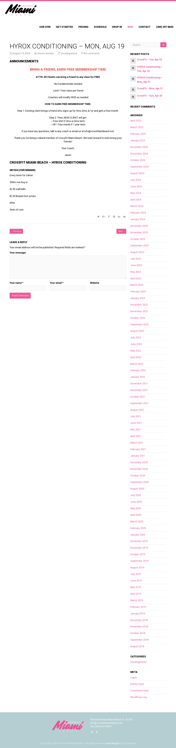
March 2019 (136, 600)
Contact (145, 26)
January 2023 (137, 298)
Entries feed (137, 683)
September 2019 (139, 560)
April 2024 (135, 199)
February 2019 (138, 606)
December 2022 (139, 304)
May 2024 (135, 193)
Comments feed (139, 690)
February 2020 (138, 528)
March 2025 (136, 127)
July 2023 (135, 258)
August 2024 (137, 173)
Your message (18, 252)
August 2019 (137, 567)
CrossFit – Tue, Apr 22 (149, 59)
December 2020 (139, 462)
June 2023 (136, 265)
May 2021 (135, 429)
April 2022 (135, 357)
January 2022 (137, 376)
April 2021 (135, 436)
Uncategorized (69, 53)
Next (121, 231)
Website (94, 282)
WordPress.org (138, 697)
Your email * (57, 282)
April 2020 (135, 514)
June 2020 (136, 501)
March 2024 (136, 206)
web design (112, 743)
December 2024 (139, 147)
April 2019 (135, 593)
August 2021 (137, 409)
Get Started (64, 26)
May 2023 (135, 271)
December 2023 (139, 225)
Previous (16, 231)
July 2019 (135, 574)
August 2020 (137, 488)
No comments (92, 53)
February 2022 (138, 370)
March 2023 (136, 284)
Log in (133, 677)
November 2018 (139, 626)
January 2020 (137, 534)
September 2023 (139, 245)
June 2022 (136, 344)
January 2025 (137, 140)
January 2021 (137, 455)
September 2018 (139, 639)
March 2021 (136, 442)
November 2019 (139, 547)
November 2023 (139, 232)
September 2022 (139, 324)
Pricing (83, 26)
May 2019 (135, 587)
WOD (130, 26)
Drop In (117, 26)
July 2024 (135, 179)
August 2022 (137, 330)
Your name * (16, 282)
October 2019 (137, 554)
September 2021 (139, 403)
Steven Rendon (45, 53)
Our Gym (44, 26)
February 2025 (138, 133)
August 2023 (137, 252)
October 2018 (137, 633)
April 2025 (135, 120)
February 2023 (138, 291)
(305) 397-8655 (164, 26)
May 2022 (135, 350)
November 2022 (139, 311)
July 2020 (135, 495)
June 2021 (136, 422)
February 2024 (138, 212)
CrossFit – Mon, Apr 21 (150, 88)
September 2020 (139, 482)
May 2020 (135, 508)
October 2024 (137, 160)
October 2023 (137, 239)
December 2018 (139, 620)
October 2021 (137, 396)
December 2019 (139, 541)
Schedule (100, 26)
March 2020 (136, 521)
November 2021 (139, 390)
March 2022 (136, 363)
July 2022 (135, 337)
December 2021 (139, 383)
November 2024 (139, 153)
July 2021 (135, 416)
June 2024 (136, 186)
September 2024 (139, 166)
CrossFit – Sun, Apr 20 (149, 95)
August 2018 (137, 646)
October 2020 (137, 475)
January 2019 (137, 613)
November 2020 (139, 468)
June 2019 (136, 580)
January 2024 (137, 219)
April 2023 (135, 278)
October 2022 (137, 317)
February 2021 (138, 449)
